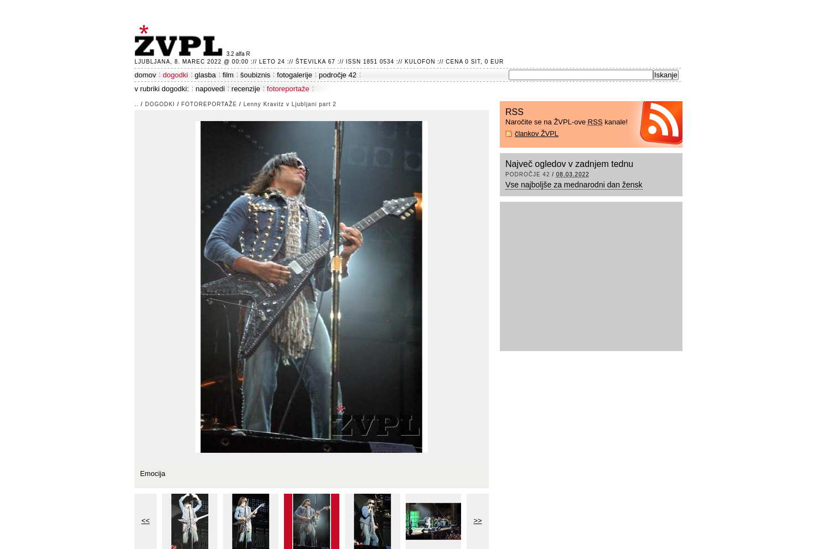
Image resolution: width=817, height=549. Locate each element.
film (228, 75)
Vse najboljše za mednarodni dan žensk (574, 184)
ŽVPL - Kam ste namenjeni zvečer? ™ (180, 40)
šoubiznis (255, 75)
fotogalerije (294, 75)
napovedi (210, 89)
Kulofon (420, 62)
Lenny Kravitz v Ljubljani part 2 (290, 104)
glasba (205, 75)
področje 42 (337, 75)
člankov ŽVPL (537, 133)
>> (478, 520)
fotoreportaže (288, 89)
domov (145, 75)
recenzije (245, 89)
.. (137, 104)
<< (146, 520)
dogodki (175, 75)
